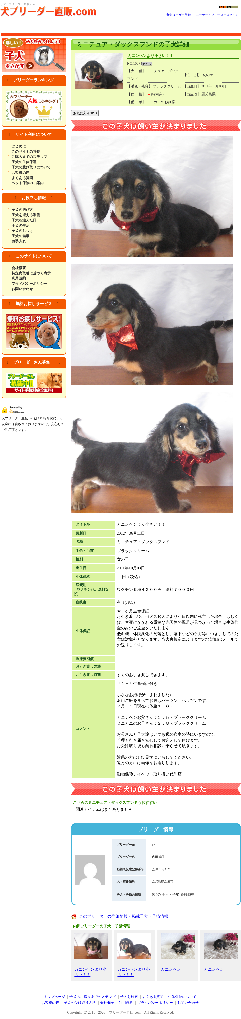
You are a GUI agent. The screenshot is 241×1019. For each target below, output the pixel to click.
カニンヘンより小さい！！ (91, 955)
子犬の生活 (20, 226)
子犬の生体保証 (24, 162)
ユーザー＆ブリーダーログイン (217, 15)
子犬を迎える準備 (26, 215)
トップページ (54, 997)
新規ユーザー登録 (178, 15)
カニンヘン (178, 952)
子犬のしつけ (22, 231)
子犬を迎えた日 (24, 220)
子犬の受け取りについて (31, 167)
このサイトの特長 (26, 152)
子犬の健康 (20, 236)
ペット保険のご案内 (28, 183)
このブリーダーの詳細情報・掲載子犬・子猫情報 (123, 916)
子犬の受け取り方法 (80, 1003)
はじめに (19, 146)
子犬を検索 (129, 997)
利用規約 (19, 278)
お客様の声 (20, 173)
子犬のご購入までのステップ (92, 997)
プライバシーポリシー (29, 284)
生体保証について (182, 997)
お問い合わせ (22, 289)
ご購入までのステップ (29, 157)
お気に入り (85, 113)
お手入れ (19, 241)
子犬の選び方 (22, 210)
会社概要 (19, 268)
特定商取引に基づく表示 (31, 273)
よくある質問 (22, 178)
